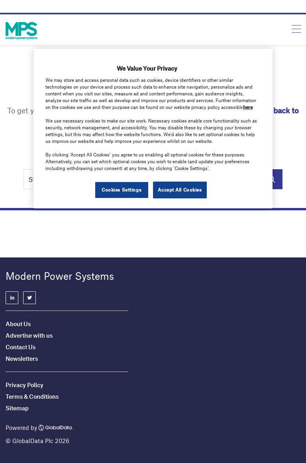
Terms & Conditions (32, 396)
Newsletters (22, 358)
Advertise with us (29, 335)
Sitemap (17, 408)
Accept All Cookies (180, 189)
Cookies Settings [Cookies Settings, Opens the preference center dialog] (121, 189)
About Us (18, 323)
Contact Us (20, 346)
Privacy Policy (24, 384)
